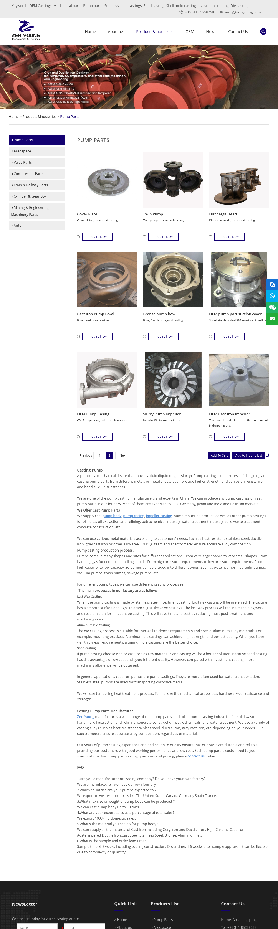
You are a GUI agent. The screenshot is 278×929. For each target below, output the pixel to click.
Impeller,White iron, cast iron (161, 420)
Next (123, 455)
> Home (120, 919)
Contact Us (238, 31)
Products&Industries (155, 31)
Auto (16, 225)
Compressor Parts (27, 173)
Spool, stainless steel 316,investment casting (237, 320)
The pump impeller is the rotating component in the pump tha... (238, 422)
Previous (86, 455)
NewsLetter (24, 904)
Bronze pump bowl (160, 313)
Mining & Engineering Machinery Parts (30, 211)
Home (90, 31)
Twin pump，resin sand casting (163, 220)
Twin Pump (153, 213)
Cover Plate (87, 213)
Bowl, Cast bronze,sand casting (163, 320)
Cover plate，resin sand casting (97, 220)
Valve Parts (21, 162)
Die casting (239, 5)
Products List (165, 904)
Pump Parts (69, 116)
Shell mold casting (181, 5)
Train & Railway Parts (29, 185)
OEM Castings (40, 5)
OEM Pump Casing (93, 413)
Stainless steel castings (123, 5)
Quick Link (125, 904)
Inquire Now (98, 236)
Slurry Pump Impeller (162, 413)
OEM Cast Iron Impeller (229, 413)
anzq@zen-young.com (243, 12)
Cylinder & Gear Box (28, 196)
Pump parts (93, 5)
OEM (189, 31)
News (211, 31)
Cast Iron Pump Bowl (95, 313)
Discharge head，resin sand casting (232, 220)
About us (116, 31)
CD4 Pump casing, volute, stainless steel (102, 420)
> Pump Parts (162, 919)
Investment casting (213, 5)
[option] (139, 77)
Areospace (21, 151)
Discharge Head (223, 213)
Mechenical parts (67, 5)
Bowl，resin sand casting (93, 320)
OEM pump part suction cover (235, 313)
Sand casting (154, 5)
